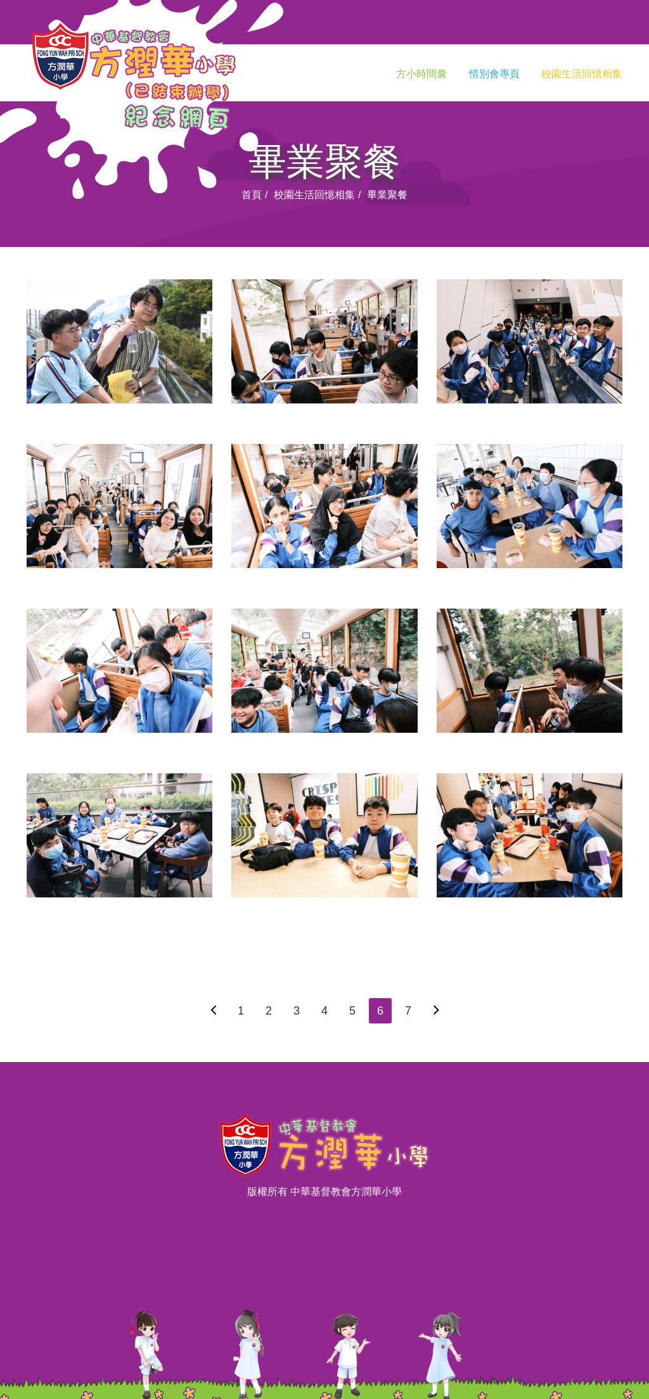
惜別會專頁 (494, 73)
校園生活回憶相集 (581, 73)
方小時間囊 (421, 73)
